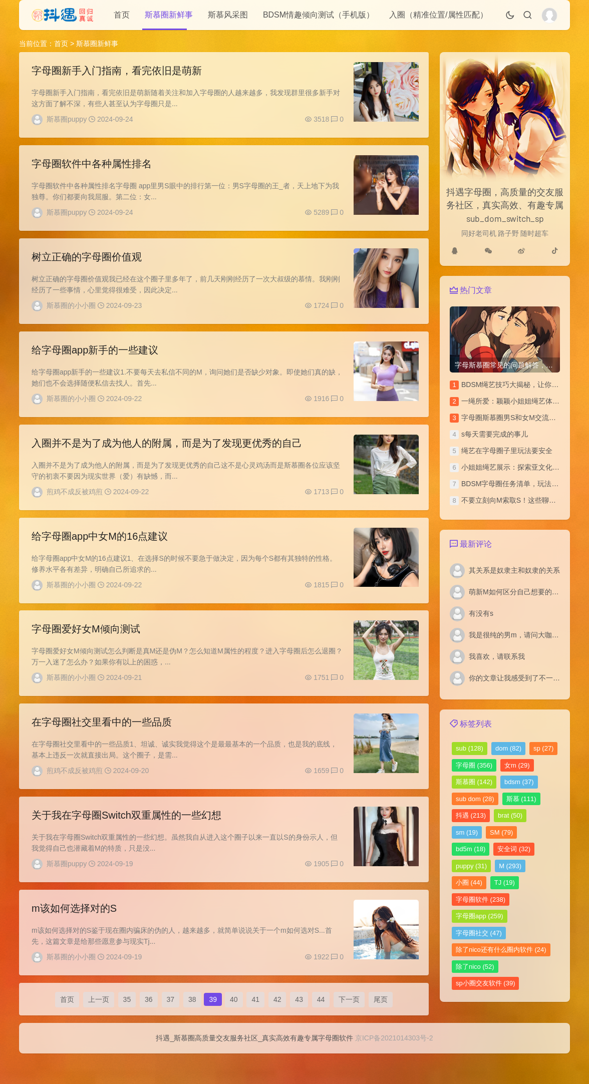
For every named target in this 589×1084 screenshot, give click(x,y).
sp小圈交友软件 (485, 983)
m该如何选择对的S (74, 931)
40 (234, 1026)
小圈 (469, 882)
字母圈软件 (480, 899)
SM (501, 832)
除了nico (475, 966)
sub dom (475, 799)
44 (321, 1026)
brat (510, 815)
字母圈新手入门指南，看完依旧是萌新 (117, 70)
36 (149, 1026)
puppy (471, 866)
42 (277, 1026)
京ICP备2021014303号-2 (394, 1068)
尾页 (381, 1026)
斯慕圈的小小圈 (71, 310)
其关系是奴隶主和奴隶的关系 (514, 570)
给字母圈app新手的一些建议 (95, 357)
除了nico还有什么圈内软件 (501, 949)
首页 (122, 15)
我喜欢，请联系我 (497, 656)
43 (299, 1026)
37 (171, 1026)
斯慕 (521, 799)
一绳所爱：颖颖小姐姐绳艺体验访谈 (517, 401)
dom (508, 748)
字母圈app (479, 916)
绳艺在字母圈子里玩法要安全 (506, 451)
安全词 (513, 849)
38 (192, 1026)
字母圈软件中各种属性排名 (92, 166)
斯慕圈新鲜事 (169, 15)
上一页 (98, 1026)
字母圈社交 (479, 933)
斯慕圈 (474, 782)
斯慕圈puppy (67, 119)
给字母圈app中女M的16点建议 (100, 548)
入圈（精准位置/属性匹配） (438, 15)
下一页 (349, 1026)
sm (467, 832)
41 (255, 1026)
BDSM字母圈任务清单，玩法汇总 (513, 484)
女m (517, 765)
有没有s (481, 613)
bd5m (470, 849)
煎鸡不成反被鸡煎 (75, 502)
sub (469, 748)
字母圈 (474, 765)
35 (127, 1026)
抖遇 (471, 815)
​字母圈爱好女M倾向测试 (86, 644)
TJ (504, 882)
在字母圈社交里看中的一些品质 (102, 740)
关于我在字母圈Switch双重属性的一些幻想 (126, 835)
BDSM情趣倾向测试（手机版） (318, 15)
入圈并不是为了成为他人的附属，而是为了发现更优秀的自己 (167, 453)
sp (543, 748)
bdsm (519, 782)
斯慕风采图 (228, 15)
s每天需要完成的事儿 (494, 434)
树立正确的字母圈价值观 (87, 261)
